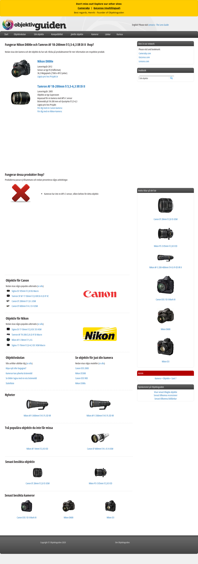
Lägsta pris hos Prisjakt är (47, 76)
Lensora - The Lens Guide (158, 24)
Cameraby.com (145, 53)
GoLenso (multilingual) (107, 8)
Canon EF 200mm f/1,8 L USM (24, 301)
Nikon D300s (80, 383)
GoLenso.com (144, 57)
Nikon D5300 (80, 373)
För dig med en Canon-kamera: (50, 108)
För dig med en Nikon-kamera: (50, 111)
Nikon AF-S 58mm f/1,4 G (22, 339)
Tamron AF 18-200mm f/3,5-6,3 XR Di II (61, 86)
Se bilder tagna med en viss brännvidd (21, 378)
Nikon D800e (45, 61)
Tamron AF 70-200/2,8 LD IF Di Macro (27, 334)
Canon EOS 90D (81, 378)
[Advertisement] (58, 142)
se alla (40, 286)
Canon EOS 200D (82, 368)
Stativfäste (10, 383)
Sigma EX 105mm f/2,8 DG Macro (25, 291)
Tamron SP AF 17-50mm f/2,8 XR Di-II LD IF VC (30, 296)
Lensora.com (144, 61)
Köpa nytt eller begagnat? (16, 368)
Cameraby (84, 8)
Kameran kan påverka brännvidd (19, 373)
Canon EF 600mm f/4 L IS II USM (25, 306)
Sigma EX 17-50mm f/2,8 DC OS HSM (26, 329)
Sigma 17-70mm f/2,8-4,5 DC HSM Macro (28, 345)
